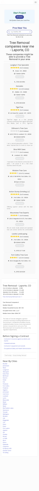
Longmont (6, 370)
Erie (4, 382)
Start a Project (6, 474)
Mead (4, 402)
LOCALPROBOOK (12, 2)
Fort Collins (6, 386)
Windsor (5, 416)
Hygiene (5, 390)
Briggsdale (6, 420)
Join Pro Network (16, 468)
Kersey (5, 436)
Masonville (6, 400)
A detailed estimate (9, 343)
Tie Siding (5, 452)
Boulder (5, 364)
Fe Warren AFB (7, 448)
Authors (27, 472)
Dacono (5, 378)
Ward (4, 368)
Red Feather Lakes (8, 408)
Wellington (6, 414)
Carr (4, 422)
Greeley (5, 434)
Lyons (4, 398)
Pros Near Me (6, 472)
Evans (4, 426)
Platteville (5, 444)
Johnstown (6, 392)
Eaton (4, 424)
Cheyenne (6, 446)
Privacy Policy (28, 470)
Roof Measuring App (17, 472)
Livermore (6, 394)
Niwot (4, 406)
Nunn (4, 440)
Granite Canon (7, 450)
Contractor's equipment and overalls (14, 346)
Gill (4, 432)
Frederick (5, 388)
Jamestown (6, 366)
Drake (4, 380)
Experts (13, 470)
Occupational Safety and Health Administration (17, 348)
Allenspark (6, 372)
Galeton (5, 430)
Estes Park (6, 374)
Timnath (5, 412)
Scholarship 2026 (29, 468)
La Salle (5, 438)
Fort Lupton (6, 428)
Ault (4, 418)
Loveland (5, 396)
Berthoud (5, 376)
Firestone (5, 384)
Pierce (4, 442)
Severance (6, 410)
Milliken (5, 404)
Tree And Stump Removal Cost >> (12, 297)
